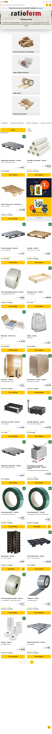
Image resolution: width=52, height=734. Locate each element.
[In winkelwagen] (49, 526)
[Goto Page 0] (20, 662)
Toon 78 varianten (13, 350)
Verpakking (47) (4, 123)
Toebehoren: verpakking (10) (32, 123)
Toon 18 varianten (39, 612)
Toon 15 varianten (13, 392)
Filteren (13, 130)
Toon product (37, 526)
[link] (27, 662)
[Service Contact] (49, 727)
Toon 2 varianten (13, 175)
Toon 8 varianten (13, 306)
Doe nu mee (40, 8)
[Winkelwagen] (50, 2)
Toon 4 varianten (13, 262)
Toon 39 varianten (39, 392)
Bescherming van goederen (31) (17, 123)
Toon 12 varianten (13, 436)
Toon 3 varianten (39, 175)
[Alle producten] (1, 2)
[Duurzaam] (24, 136)
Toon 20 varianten (13, 218)
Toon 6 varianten (39, 306)
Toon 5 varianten (39, 350)
